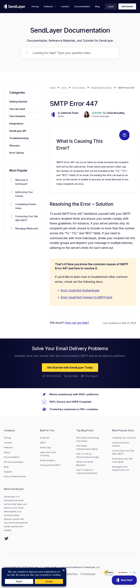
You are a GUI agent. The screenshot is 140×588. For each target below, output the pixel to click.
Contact (65, 6)
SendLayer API (17, 131)
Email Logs (45, 447)
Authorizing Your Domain (21, 194)
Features (48, 6)
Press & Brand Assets (15, 476)
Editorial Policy (71, 574)
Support (8, 471)
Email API (44, 437)
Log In (111, 6)
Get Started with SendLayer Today (70, 367)
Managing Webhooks (23, 228)
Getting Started (18, 101)
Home (53, 87)
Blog (97, 6)
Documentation (82, 6)
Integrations (16, 123)
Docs (64, 87)
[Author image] (53, 114)
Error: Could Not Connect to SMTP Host (86, 297)
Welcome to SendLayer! (18, 181)
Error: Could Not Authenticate (80, 290)
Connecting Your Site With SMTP (23, 218)
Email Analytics (47, 460)
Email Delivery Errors (101, 87)
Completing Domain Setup (22, 206)
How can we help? (77, 322)
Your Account (17, 109)
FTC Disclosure (87, 574)
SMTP (43, 442)
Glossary (14, 145)
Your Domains (17, 116)
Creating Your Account (124, 437)
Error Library (79, 87)
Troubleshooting (18, 138)
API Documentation (13, 462)
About (7, 452)
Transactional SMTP (50, 465)
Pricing (35, 6)
